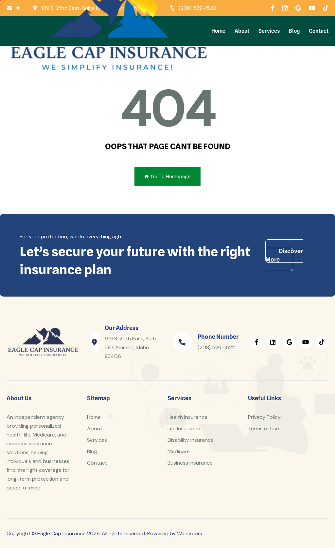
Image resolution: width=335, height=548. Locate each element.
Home (218, 31)
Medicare (179, 451)
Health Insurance (187, 417)
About (242, 31)
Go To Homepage (167, 176)
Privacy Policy (264, 417)
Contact (318, 31)
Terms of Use (263, 428)
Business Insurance (190, 462)
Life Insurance (184, 428)
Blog (294, 31)
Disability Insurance (191, 440)
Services (269, 31)
